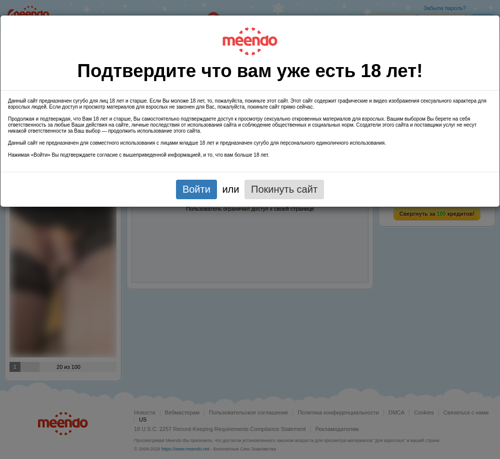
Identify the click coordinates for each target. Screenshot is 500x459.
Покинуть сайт (284, 189)
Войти (196, 189)
